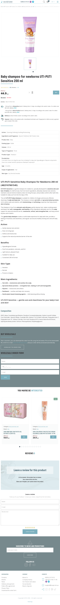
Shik (8, 429)
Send (5, 377)
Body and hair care (14, 426)
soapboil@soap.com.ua (51, 585)
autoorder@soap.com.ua (20, 343)
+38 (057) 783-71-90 (51, 579)
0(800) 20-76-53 (25, 1)
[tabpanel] (30, 63)
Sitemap (30, 602)
